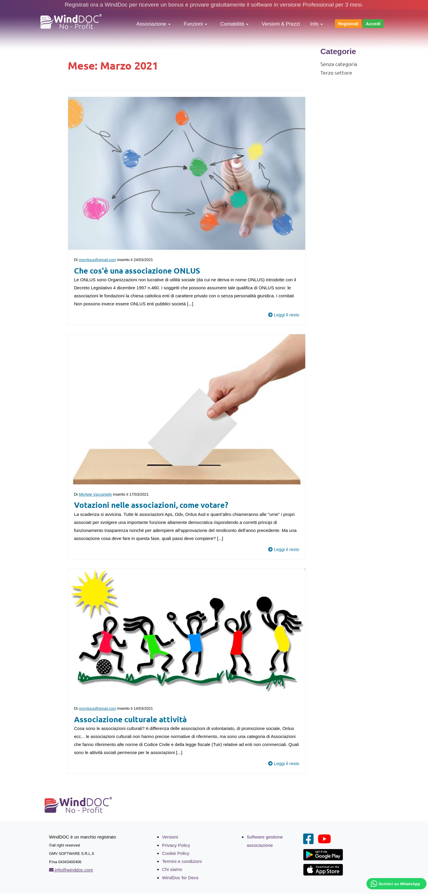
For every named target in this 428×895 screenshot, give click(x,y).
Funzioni (195, 24)
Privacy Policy (176, 844)
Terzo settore (336, 72)
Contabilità (234, 24)
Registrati (348, 23)
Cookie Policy (175, 852)
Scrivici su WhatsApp (399, 884)
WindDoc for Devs (180, 876)
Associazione (153, 24)
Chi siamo (172, 868)
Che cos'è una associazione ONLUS (137, 270)
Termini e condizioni (181, 860)
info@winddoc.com (70, 869)
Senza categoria (338, 64)
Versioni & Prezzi (281, 24)
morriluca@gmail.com (97, 259)
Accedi (373, 23)
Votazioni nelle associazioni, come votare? (151, 504)
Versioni (170, 836)
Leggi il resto (283, 314)
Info (316, 24)
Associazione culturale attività (130, 718)
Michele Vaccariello (95, 494)
